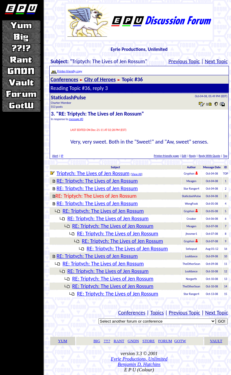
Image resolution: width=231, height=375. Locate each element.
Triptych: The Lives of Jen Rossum (93, 173)
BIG (97, 341)
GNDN (133, 341)
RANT (119, 341)
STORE (148, 341)
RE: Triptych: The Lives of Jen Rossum (97, 181)
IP (62, 156)
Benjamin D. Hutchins (139, 364)
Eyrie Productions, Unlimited (139, 358)
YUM (62, 341)
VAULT (216, 341)
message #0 (76, 119)
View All (137, 174)
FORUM (165, 341)
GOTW (180, 341)
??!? (107, 341)
